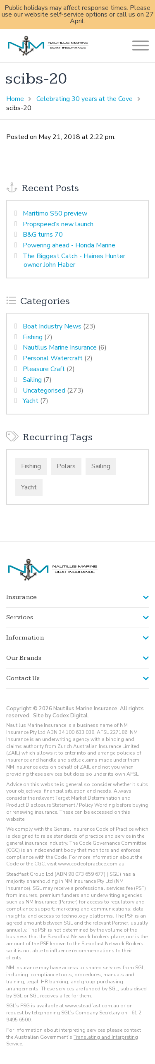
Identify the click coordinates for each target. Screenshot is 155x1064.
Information (25, 638)
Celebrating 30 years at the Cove (84, 98)
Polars (66, 466)
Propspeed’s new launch (58, 224)
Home (15, 98)
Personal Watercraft (53, 358)
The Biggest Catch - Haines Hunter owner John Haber (74, 260)
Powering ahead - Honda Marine (69, 245)
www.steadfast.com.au (92, 1005)
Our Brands (24, 658)
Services (19, 617)
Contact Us (23, 678)
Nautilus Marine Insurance (60, 347)
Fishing (33, 337)
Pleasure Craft (44, 369)
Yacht (30, 400)
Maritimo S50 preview (55, 213)
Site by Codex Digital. (61, 715)
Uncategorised (44, 390)
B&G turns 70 (43, 234)
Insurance (21, 597)
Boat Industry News (52, 326)
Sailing (32, 379)
